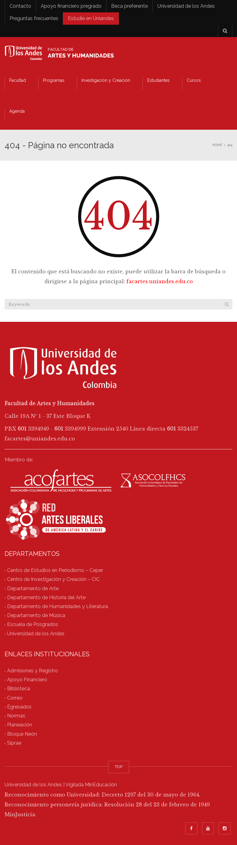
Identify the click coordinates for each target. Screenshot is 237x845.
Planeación (19, 725)
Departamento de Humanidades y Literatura (57, 606)
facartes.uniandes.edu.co (160, 281)
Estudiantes (158, 80)
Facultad (17, 80)
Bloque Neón (22, 734)
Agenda (17, 111)
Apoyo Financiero (27, 680)
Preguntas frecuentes (34, 18)
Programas (53, 80)
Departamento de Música (36, 616)
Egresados (19, 707)
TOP (119, 766)
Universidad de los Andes (186, 6)
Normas (16, 716)
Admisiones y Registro (32, 671)
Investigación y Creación (105, 80)
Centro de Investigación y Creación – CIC (53, 579)
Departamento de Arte (33, 588)
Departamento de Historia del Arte (46, 597)
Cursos (194, 80)
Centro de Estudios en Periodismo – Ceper (55, 570)
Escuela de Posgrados (32, 625)
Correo (15, 698)
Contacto (20, 6)
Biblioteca (18, 689)
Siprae (14, 743)
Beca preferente (129, 6)
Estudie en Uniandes (91, 18)
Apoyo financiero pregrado (71, 6)
